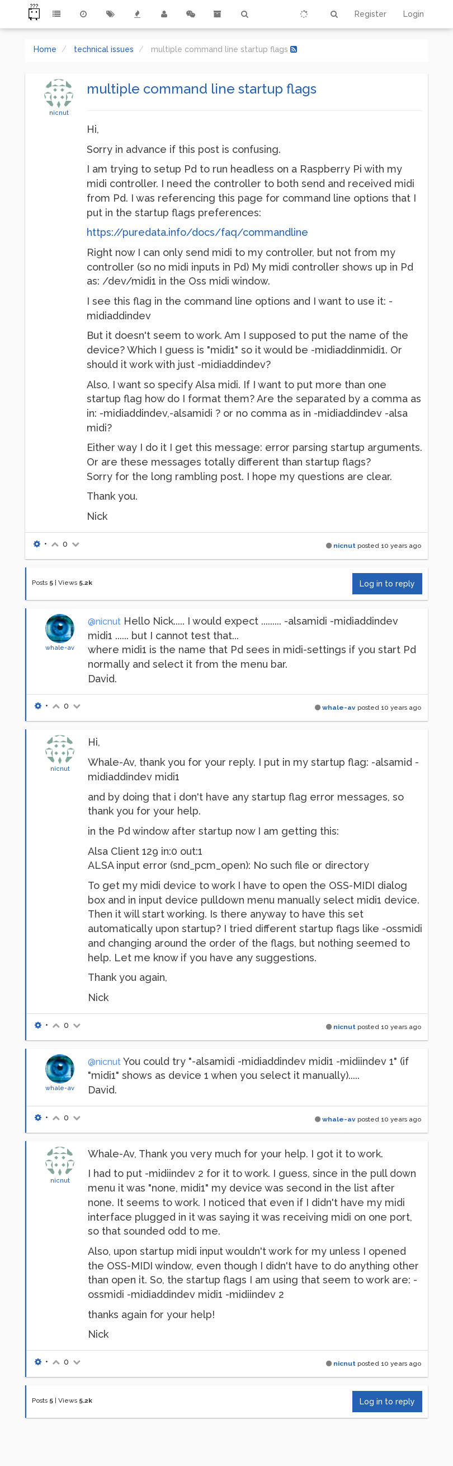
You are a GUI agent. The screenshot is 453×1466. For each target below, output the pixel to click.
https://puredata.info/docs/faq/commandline (197, 232)
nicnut (59, 113)
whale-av (59, 647)
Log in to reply (387, 583)
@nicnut (104, 621)
